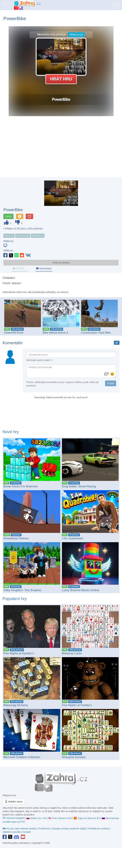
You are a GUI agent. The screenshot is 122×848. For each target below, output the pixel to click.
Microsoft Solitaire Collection (21, 757)
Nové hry (11, 431)
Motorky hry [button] (37, 235)
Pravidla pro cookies (98, 828)
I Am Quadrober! (72, 538)
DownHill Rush (13, 332)
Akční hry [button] (9, 235)
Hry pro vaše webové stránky (20, 828)
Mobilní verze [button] (14, 801)
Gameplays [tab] (44, 268)
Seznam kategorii (14, 818)
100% (8, 216)
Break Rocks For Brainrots (20, 486)
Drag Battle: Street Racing (79, 486)
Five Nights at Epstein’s (18, 653)
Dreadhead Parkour (16, 538)
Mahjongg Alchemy (15, 705)
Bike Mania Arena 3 (55, 332)
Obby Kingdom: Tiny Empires (22, 590)
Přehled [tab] (18, 268)
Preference (45, 828)
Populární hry (15, 598)
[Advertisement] (61, 150)
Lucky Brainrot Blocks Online (80, 590)
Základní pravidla (12, 832)
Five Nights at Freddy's (77, 705)
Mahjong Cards (72, 653)
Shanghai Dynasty (74, 757)
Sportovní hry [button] (22, 235)
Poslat (110, 383)
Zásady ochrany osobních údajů (69, 828)
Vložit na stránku (61, 262)
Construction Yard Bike (96, 332)
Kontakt (26, 832)
